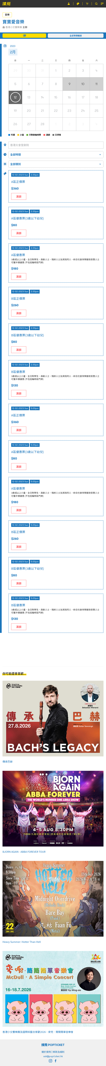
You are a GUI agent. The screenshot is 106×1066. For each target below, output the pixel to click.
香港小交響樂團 (14, 27)
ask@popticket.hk (53, 1056)
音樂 (7, 14)
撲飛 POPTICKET (53, 1045)
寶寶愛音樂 (13, 22)
